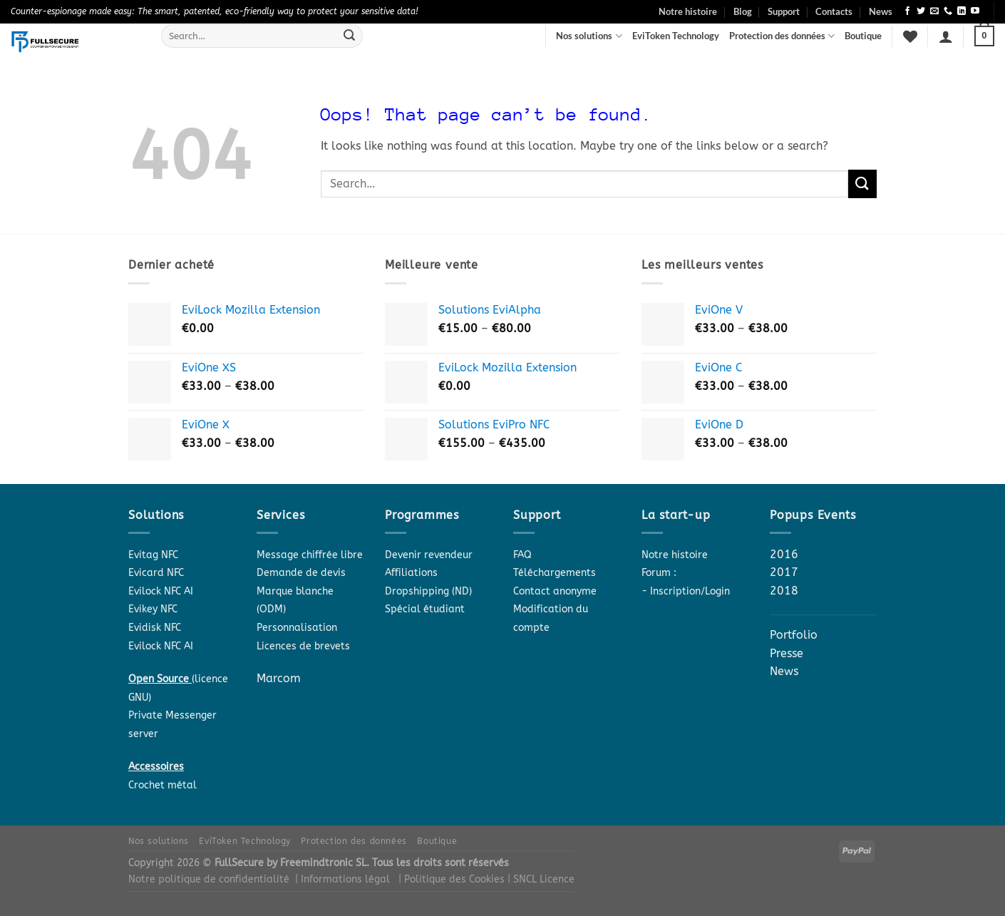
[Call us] (948, 11)
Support (784, 11)
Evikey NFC (152, 609)
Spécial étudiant (425, 609)
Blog (742, 11)
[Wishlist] (910, 36)
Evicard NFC (156, 573)
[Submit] (349, 36)
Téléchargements (554, 573)
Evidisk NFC (154, 628)
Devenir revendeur (429, 555)
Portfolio (794, 635)
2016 (784, 554)
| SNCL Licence (540, 879)
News (880, 11)
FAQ (522, 555)
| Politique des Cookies (452, 879)
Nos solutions (589, 36)
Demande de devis (301, 573)
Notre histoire (688, 11)
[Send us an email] (934, 11)
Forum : (658, 573)
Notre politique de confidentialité (208, 879)
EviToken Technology (675, 35)
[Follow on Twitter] (921, 11)
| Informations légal (342, 879)
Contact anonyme (555, 591)
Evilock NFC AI (160, 591)
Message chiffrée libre (310, 555)
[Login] (946, 36)
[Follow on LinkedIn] (961, 11)
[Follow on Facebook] (907, 11)
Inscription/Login (690, 591)
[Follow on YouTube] (975, 11)
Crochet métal (162, 785)
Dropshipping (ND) (428, 591)
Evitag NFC (153, 555)
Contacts (833, 11)
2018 (784, 590)
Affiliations (411, 573)
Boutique (863, 35)
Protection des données (782, 36)
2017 (784, 572)
